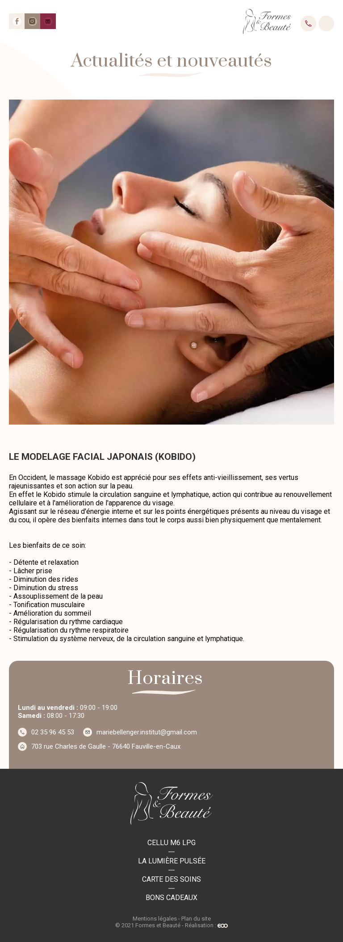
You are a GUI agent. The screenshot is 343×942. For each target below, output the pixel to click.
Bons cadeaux (171, 897)
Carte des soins (171, 879)
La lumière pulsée (171, 861)
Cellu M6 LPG (171, 842)
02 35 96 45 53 (308, 23)
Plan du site (196, 918)
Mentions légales (155, 918)
